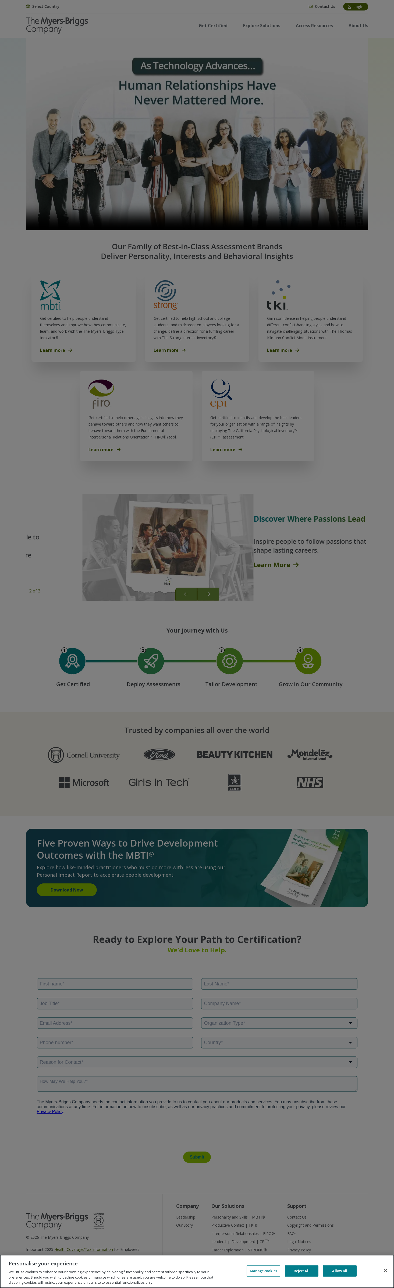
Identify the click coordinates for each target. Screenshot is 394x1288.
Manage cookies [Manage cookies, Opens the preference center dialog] (263, 1270)
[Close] (385, 1271)
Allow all (339, 1270)
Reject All (301, 1270)
